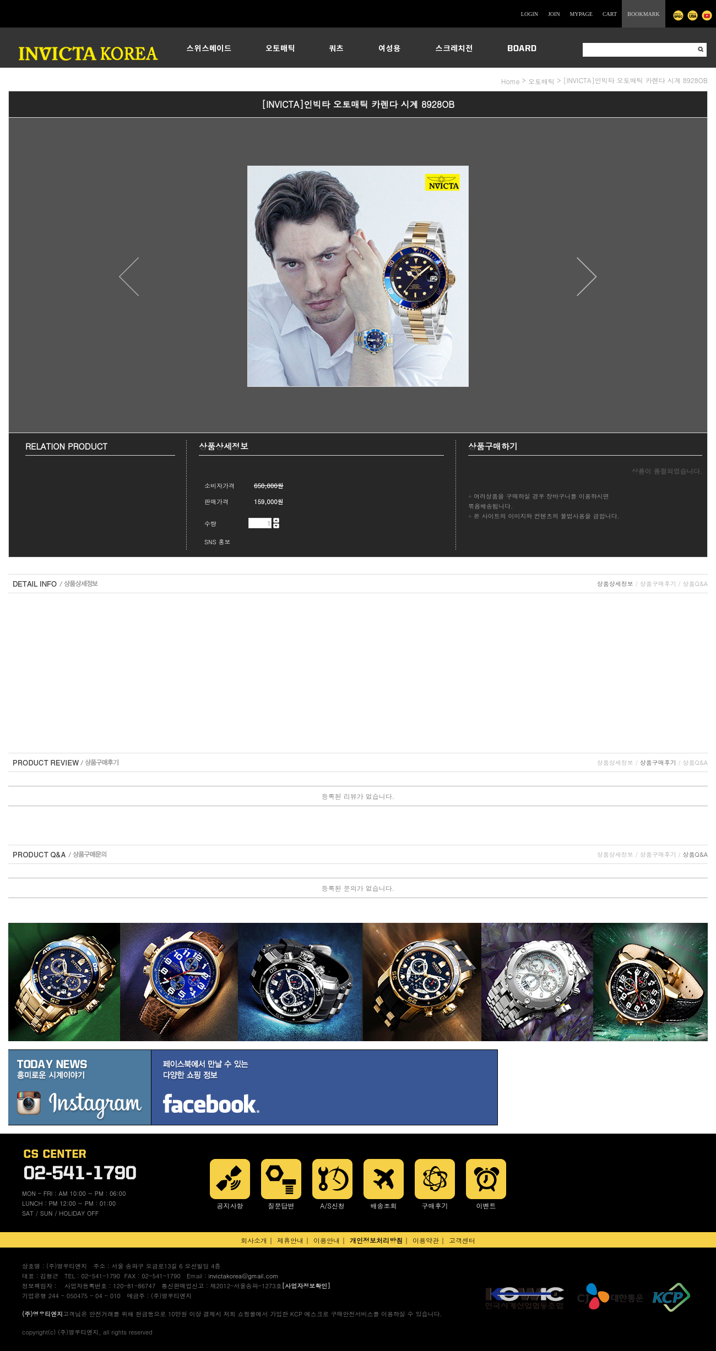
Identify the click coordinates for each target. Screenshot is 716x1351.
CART (610, 14)
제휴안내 (290, 1240)
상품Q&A (695, 583)
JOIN (554, 14)
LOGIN (529, 14)
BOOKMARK (643, 14)
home (510, 81)
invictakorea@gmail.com (243, 1276)
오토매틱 (541, 81)
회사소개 (254, 1240)
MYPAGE (581, 14)
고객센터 (462, 1240)
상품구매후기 (658, 583)
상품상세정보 (615, 583)
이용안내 (326, 1240)
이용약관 (426, 1240)
